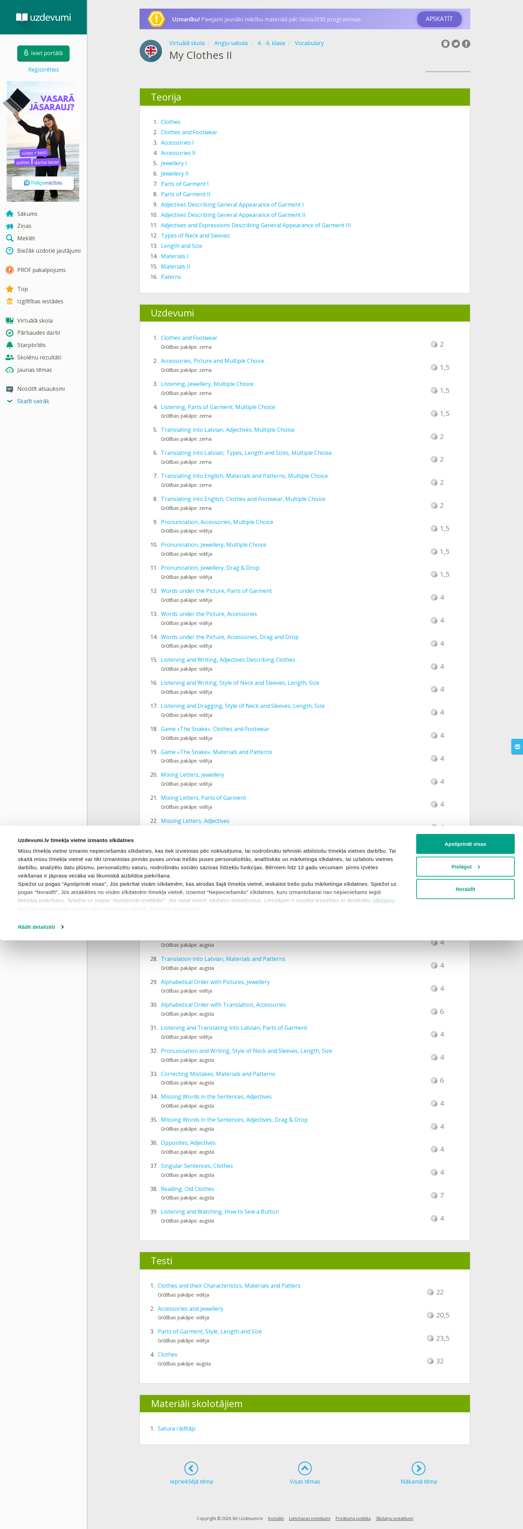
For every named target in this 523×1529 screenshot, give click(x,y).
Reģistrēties (43, 69)
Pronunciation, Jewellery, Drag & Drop (210, 568)
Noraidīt (465, 1477)
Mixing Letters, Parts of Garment (203, 798)
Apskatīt (439, 19)
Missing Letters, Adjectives (195, 821)
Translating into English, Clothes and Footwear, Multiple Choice (243, 499)
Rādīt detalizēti (36, 1515)
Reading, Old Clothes (187, 1189)
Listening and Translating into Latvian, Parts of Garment (234, 1027)
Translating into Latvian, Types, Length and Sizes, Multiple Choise (246, 453)
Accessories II (178, 153)
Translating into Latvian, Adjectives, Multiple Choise (228, 429)
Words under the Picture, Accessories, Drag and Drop (230, 637)
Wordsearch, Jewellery (189, 867)
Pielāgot (466, 1455)
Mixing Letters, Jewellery (192, 774)
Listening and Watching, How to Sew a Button (220, 1211)
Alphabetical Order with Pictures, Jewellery (215, 982)
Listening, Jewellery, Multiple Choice (207, 384)
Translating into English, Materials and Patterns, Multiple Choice (244, 476)
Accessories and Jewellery (190, 1308)
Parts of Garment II (186, 194)
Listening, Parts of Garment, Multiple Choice (218, 407)
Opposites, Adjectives (188, 1142)
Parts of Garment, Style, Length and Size (210, 1331)
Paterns (171, 277)
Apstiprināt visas (465, 1432)
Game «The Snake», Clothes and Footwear (215, 729)
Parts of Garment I (185, 184)
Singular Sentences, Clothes (197, 1166)
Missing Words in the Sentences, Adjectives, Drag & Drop (234, 1119)
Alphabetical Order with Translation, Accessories (223, 1004)
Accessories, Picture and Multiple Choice (212, 361)
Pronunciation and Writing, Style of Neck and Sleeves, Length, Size (246, 1051)
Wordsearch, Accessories (193, 889)
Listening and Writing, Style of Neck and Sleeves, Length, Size (240, 683)
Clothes (171, 122)
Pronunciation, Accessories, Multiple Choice (217, 522)
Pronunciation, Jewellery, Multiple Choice (213, 544)
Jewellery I (174, 163)
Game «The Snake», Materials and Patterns (216, 752)
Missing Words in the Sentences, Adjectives (216, 1096)
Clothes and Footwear (189, 132)
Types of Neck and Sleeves (195, 235)
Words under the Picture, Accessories (209, 614)
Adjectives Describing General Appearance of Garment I (232, 204)
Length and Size (181, 246)
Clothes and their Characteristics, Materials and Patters (229, 1285)
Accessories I (177, 142)
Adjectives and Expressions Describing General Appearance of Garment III (256, 225)
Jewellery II (175, 173)
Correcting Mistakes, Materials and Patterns (218, 1074)
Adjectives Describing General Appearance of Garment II (233, 215)
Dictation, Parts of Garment (196, 913)
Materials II (175, 266)
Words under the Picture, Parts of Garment (216, 591)
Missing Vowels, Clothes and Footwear (210, 844)
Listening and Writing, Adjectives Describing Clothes (228, 659)
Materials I (174, 256)
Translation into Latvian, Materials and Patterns (223, 959)
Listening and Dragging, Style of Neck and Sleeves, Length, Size (243, 706)
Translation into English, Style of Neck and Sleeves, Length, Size (243, 936)
